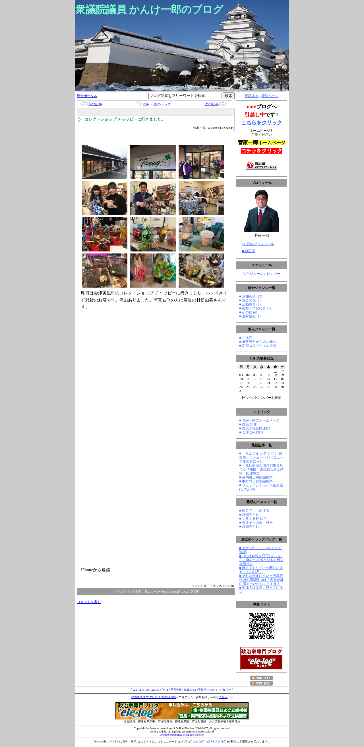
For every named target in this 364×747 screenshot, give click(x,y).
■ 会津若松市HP (251, 432)
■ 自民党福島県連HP (254, 428)
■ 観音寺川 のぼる (254, 511)
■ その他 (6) (248, 312)
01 (275, 371)
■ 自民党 (248, 251)
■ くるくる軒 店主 (253, 519)
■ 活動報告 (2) (249, 304)
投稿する (251, 96)
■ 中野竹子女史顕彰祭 (256, 481)
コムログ (198, 741)
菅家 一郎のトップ (157, 104)
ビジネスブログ (216, 741)
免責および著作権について (201, 689)
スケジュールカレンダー (261, 274)
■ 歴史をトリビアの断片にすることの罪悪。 (261, 570)
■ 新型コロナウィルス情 (257, 346)
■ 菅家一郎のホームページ (259, 420)
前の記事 (95, 104)
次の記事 (212, 104)
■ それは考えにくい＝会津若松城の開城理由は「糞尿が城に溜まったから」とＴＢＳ (261, 580)
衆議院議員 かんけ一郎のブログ (149, 9)
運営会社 (176, 689)
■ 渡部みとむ (249, 515)
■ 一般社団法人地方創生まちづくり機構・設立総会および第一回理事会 (261, 469)
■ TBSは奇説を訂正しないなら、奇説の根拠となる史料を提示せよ (261, 560)
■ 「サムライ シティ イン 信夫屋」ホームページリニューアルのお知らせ (261, 457)
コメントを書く (89, 602)
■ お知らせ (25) (250, 296)
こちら (223, 697)
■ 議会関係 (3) (249, 300)
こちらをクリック (261, 122)
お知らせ (225, 689)
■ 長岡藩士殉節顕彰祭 (256, 477)
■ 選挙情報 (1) (249, 316)
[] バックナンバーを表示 (261, 398)
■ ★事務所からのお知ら (257, 342)
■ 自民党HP (248, 424)
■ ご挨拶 (245, 338)
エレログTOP (141, 689)
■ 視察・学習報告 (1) (255, 308)
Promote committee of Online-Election (182, 734)
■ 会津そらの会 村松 (256, 523)
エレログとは (159, 689)
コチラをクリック (261, 151)
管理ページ (269, 96)
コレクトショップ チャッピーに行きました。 (124, 119)
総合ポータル (87, 96)
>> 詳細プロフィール (258, 244)
